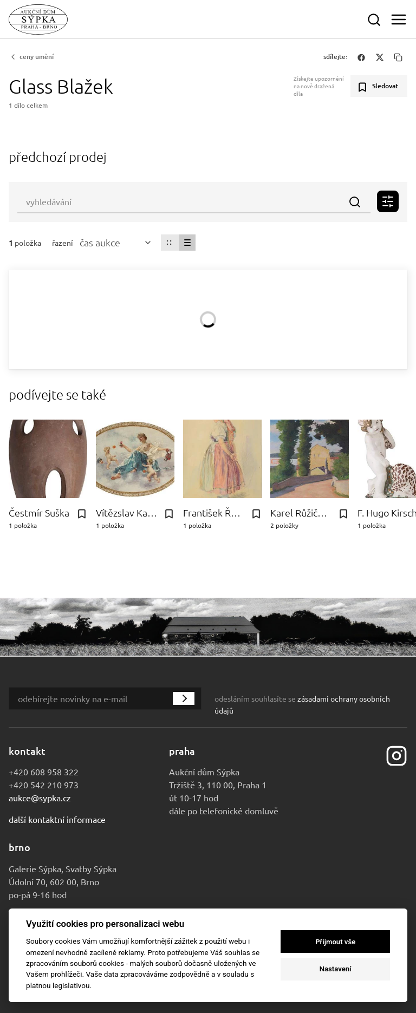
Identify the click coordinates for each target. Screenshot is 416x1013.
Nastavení (336, 969)
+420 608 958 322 (44, 771)
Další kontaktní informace (57, 819)
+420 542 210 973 (44, 784)
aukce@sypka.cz (40, 797)
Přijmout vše (335, 942)
